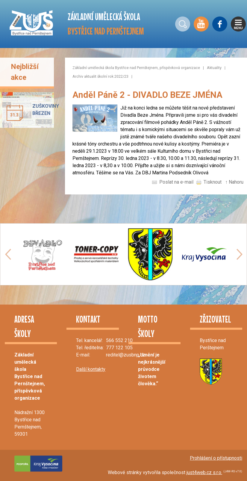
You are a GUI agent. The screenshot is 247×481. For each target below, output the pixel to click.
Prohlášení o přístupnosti (216, 458)
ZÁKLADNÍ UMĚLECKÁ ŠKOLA (106, 24)
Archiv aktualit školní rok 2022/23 (100, 76)
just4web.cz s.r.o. (204, 472)
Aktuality (214, 67)
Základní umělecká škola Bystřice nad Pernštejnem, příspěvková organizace (136, 67)
